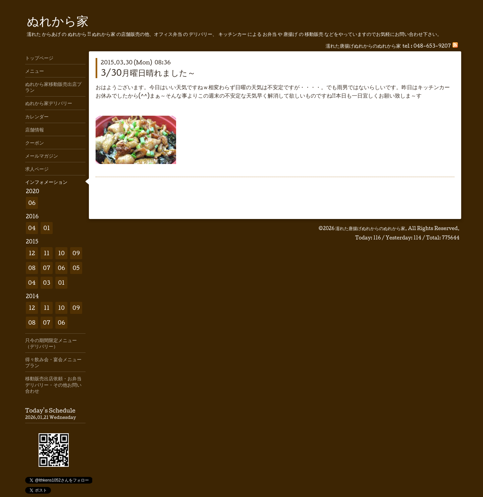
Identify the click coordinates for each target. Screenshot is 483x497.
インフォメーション (46, 182)
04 (32, 227)
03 (46, 282)
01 (46, 227)
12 (32, 253)
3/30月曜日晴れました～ (148, 72)
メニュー (34, 71)
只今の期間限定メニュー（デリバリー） (51, 343)
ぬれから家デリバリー (48, 103)
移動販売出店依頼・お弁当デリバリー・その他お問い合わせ (53, 384)
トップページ (39, 58)
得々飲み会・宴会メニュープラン (53, 362)
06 (32, 202)
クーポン (34, 143)
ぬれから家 (58, 20)
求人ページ (37, 169)
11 (46, 253)
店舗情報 (34, 129)
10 (61, 253)
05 (76, 267)
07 (46, 267)
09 (76, 253)
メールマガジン (41, 156)
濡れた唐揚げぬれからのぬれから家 (370, 228)
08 (31, 267)
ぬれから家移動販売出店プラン (53, 87)
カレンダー (37, 116)
